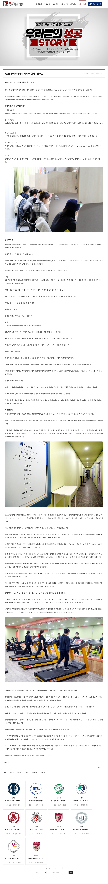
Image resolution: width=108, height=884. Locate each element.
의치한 (19, 773)
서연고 (12, 773)
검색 (71, 872)
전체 (5, 773)
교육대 (43, 773)
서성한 (26, 773)
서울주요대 (34, 773)
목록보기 (6, 762)
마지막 (63, 868)
